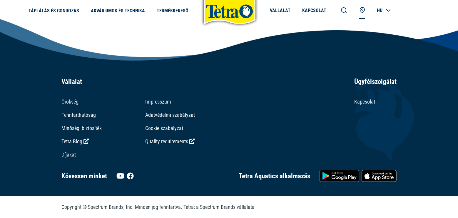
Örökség (69, 102)
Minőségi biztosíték (81, 128)
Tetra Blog (75, 141)
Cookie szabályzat (164, 128)
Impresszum (158, 102)
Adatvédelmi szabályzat (170, 115)
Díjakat (68, 155)
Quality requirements (170, 141)
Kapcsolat (364, 102)
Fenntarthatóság (78, 115)
